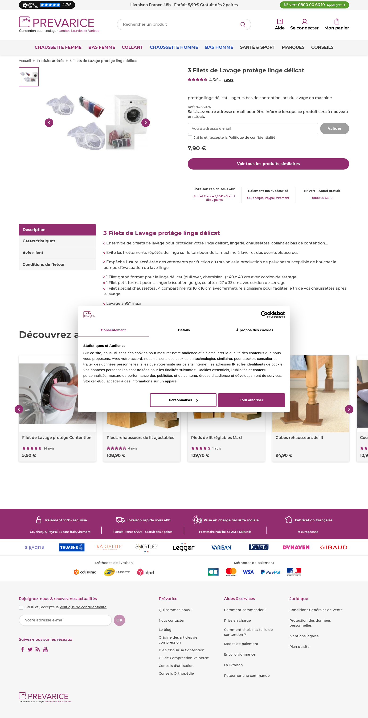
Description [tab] (34, 229)
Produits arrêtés (50, 61)
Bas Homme (219, 47)
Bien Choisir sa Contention (181, 650)
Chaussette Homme (174, 47)
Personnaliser (183, 400)
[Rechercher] (243, 24)
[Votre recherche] (184, 24)
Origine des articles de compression (178, 640)
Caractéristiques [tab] (39, 241)
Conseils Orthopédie (176, 673)
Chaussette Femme (58, 47)
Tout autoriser (251, 400)
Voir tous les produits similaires (268, 164)
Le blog (165, 630)
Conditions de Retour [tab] (44, 264)
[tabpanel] (226, 268)
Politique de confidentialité (252, 137)
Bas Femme (101, 47)
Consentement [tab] (113, 330)
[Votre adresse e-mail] (65, 620)
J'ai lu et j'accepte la (234, 137)
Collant (132, 47)
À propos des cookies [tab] (254, 330)
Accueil (25, 61)
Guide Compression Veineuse (184, 658)
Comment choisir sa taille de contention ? (248, 632)
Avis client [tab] (33, 253)
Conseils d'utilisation (176, 666)
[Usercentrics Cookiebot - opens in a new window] (264, 314)
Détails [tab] (184, 330)
